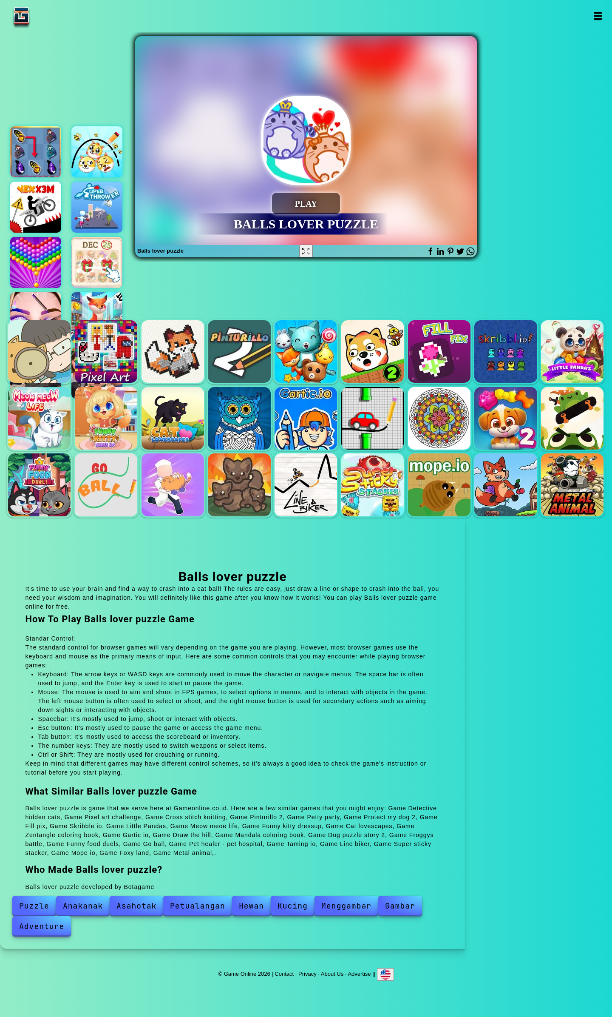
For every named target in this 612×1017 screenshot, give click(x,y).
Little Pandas (572, 351)
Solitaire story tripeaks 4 (96, 317)
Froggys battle (572, 418)
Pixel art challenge (106, 351)
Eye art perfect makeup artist (35, 317)
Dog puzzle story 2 (505, 418)
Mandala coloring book (439, 418)
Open (597, 16)
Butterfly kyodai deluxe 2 (35, 151)
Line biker (306, 484)
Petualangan (197, 906)
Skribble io (505, 351)
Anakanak (83, 906)
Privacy (307, 973)
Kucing (293, 906)
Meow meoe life (39, 418)
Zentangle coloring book (239, 418)
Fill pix (439, 351)
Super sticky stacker (372, 484)
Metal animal (572, 484)
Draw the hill (372, 418)
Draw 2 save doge (96, 151)
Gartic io (306, 418)
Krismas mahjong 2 (96, 262)
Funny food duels (39, 484)
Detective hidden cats (39, 351)
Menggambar (346, 906)
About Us (332, 973)
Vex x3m (35, 207)
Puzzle (34, 906)
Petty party (306, 351)
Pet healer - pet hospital (173, 484)
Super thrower (96, 207)
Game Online (48, 16)
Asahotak (136, 906)
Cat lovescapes (173, 418)
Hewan (251, 906)
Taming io (239, 484)
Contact (284, 973)
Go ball (106, 484)
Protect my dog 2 (372, 351)
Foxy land (505, 484)
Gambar (400, 906)
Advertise (359, 973)
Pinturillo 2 (239, 351)
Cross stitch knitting (173, 351)
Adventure (41, 926)
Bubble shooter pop (35, 262)
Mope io (439, 484)
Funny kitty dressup (106, 418)
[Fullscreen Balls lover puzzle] (306, 251)
